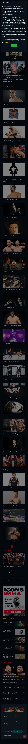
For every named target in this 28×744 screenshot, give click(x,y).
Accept (14, 46)
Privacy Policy (7, 42)
